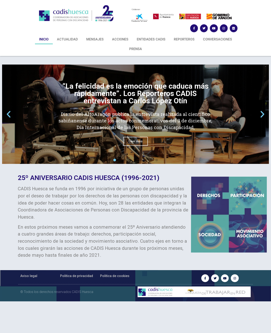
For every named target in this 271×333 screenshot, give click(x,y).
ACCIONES (120, 39)
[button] (114, 160)
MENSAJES (95, 39)
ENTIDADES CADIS (151, 39)
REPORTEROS (184, 39)
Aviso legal (28, 276)
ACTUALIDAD (67, 39)
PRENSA (135, 49)
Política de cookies (114, 276)
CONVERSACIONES (217, 39)
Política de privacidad (76, 276)
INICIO (44, 39)
